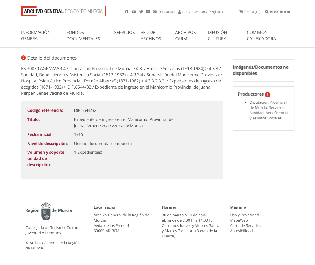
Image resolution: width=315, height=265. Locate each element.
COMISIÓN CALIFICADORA (261, 36)
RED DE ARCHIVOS (150, 36)
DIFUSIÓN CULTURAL (218, 36)
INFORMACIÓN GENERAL (35, 36)
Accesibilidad (241, 230)
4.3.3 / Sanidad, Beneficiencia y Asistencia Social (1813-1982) (121, 72)
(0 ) (249, 11)
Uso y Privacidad (244, 214)
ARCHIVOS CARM (185, 36)
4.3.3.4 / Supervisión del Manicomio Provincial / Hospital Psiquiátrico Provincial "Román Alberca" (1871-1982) (121, 78)
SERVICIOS (124, 33)
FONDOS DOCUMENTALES (83, 36)
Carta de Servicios (245, 225)
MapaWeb (239, 220)
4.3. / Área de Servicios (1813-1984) (170, 69)
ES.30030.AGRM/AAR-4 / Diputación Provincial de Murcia (76, 69)
